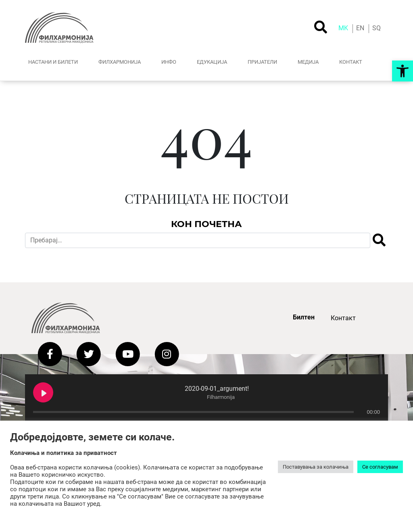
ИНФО (168, 62)
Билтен (304, 317)
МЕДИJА (308, 62)
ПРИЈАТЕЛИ (262, 62)
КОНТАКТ (350, 62)
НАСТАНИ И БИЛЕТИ (53, 62)
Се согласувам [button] (380, 467)
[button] (402, 70)
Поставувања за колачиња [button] (315, 467)
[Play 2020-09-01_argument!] (43, 392)
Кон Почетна (206, 224)
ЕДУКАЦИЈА (212, 62)
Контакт (343, 318)
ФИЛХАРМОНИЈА (119, 62)
